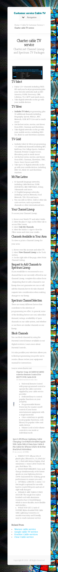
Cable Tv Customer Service (32, 25)
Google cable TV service (26, 532)
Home (17, 25)
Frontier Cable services (26, 534)
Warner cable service (25, 529)
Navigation (29, 17)
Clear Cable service (24, 537)
